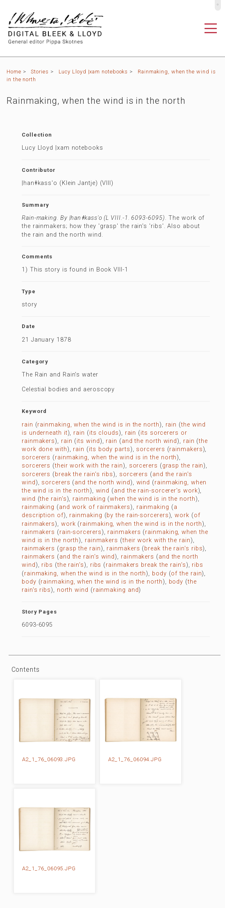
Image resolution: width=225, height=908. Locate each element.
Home (14, 71)
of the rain (186, 573)
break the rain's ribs (84, 474)
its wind (88, 441)
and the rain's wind (87, 556)
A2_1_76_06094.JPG (135, 759)
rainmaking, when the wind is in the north (98, 424)
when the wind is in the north (152, 498)
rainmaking (89, 498)
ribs (47, 564)
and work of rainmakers (94, 507)
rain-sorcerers (80, 532)
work (182, 515)
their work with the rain (89, 465)
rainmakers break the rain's (146, 564)
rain (27, 424)
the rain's (53, 498)
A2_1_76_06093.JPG (49, 759)
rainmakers (185, 449)
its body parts (109, 449)
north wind (73, 589)
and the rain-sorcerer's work (156, 490)
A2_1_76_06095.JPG (49, 868)
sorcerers (150, 449)
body (159, 573)
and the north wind (149, 441)
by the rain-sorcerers (137, 515)
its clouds (104, 432)
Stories (39, 71)
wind (143, 482)
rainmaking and (116, 589)
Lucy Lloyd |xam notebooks (93, 71)
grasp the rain (183, 465)
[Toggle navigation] (211, 28)
